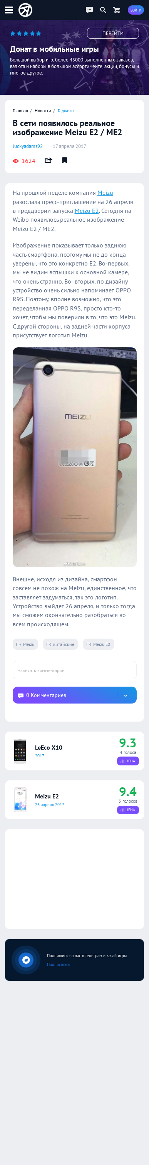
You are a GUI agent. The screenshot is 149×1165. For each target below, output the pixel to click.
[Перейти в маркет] (116, 10)
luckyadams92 (28, 146)
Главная (20, 110)
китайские (60, 644)
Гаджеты (66, 110)
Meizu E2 (87, 210)
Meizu (105, 192)
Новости (43, 110)
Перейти (113, 33)
